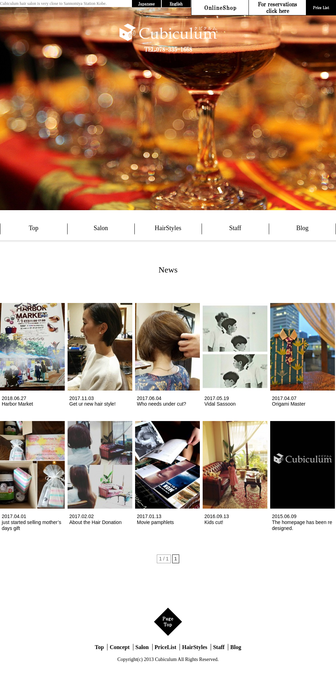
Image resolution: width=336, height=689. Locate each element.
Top (33, 228)
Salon (100, 228)
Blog (302, 228)
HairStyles (168, 228)
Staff (235, 228)
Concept (120, 647)
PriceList (165, 647)
